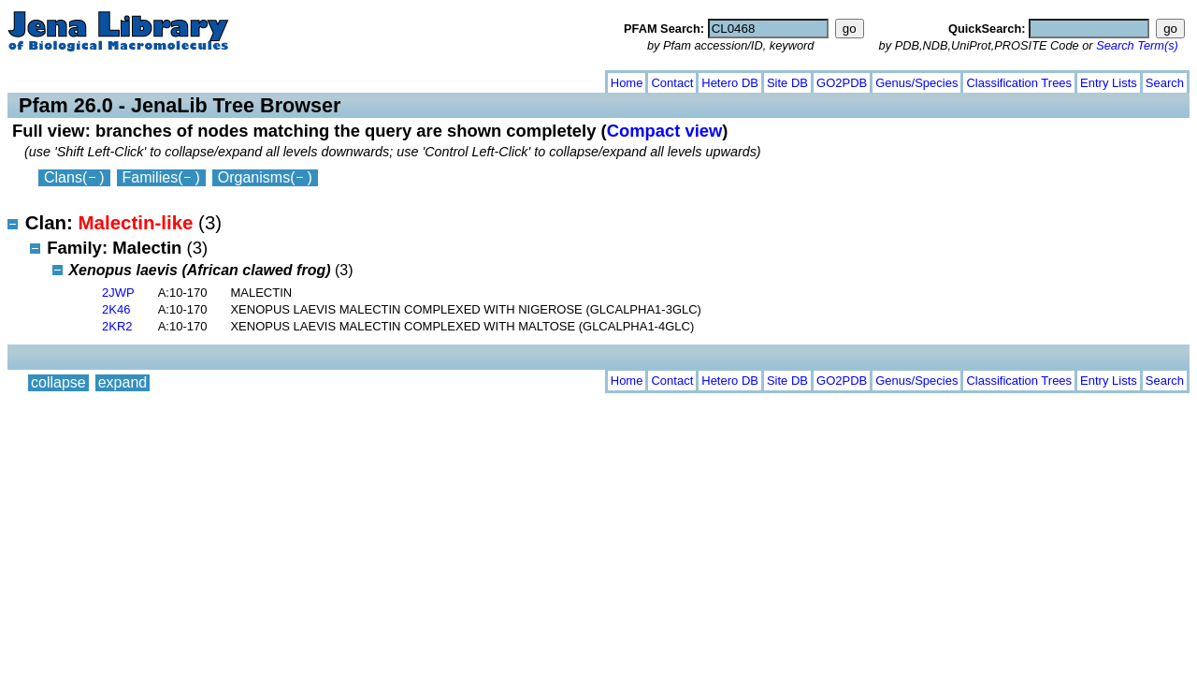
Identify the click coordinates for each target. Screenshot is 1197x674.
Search (1165, 83)
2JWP (118, 293)
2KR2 (117, 326)
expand (123, 79)
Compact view (665, 130)
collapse (58, 79)
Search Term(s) (1137, 45)
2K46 (116, 309)
